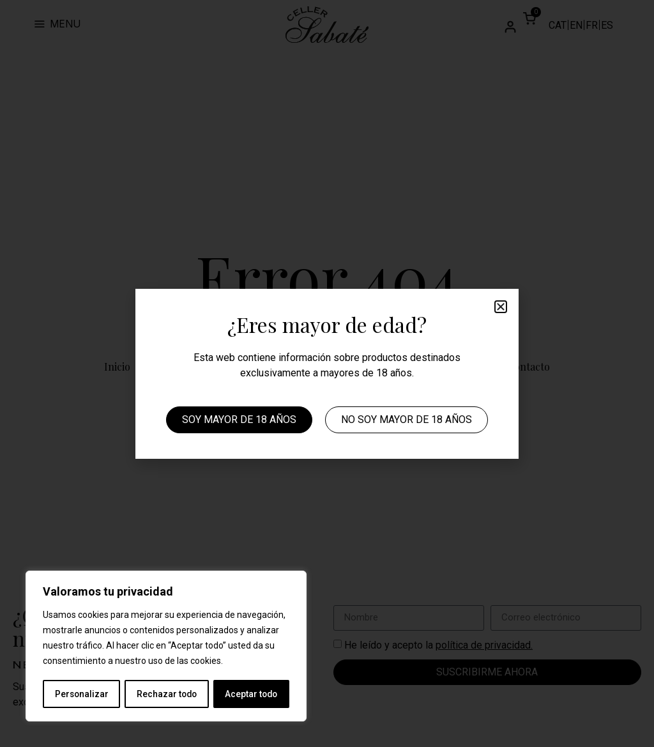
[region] (166, 646)
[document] (327, 373)
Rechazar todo (166, 694)
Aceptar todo (251, 694)
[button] (501, 307)
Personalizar (81, 694)
